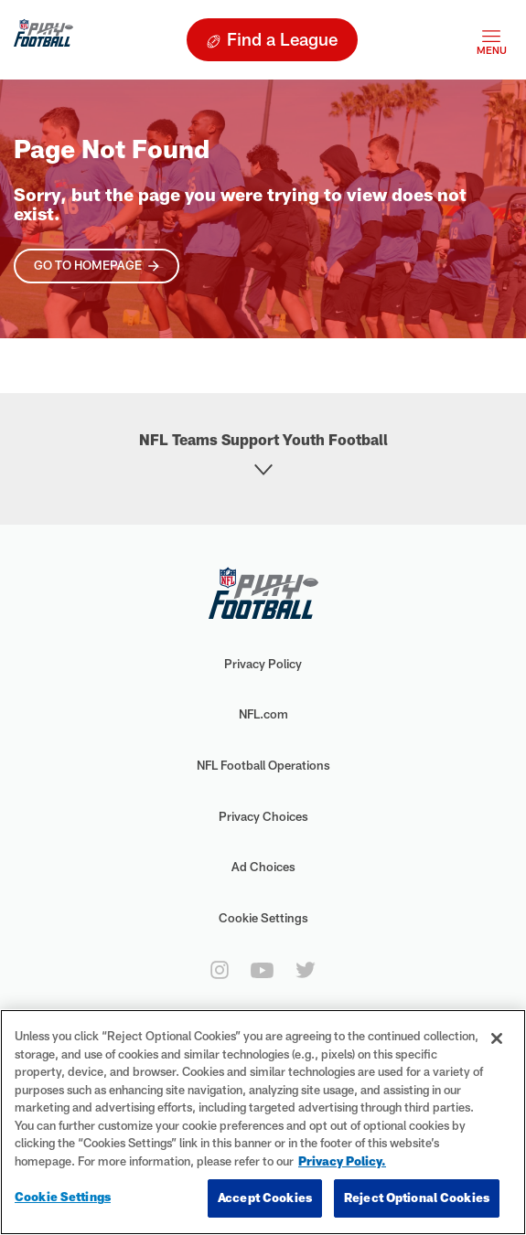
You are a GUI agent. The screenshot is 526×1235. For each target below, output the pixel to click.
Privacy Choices (263, 816)
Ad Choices (263, 866)
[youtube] (262, 970)
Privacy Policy (263, 663)
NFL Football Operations (263, 765)
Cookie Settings (263, 917)
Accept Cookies (265, 1197)
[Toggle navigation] (491, 39)
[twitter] (305, 970)
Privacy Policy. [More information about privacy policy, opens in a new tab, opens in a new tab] (342, 1161)
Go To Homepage (88, 265)
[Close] (497, 1038)
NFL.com (263, 714)
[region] (263, 1122)
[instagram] (219, 970)
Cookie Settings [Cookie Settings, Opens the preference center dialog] (63, 1196)
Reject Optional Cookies (416, 1197)
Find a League (282, 38)
